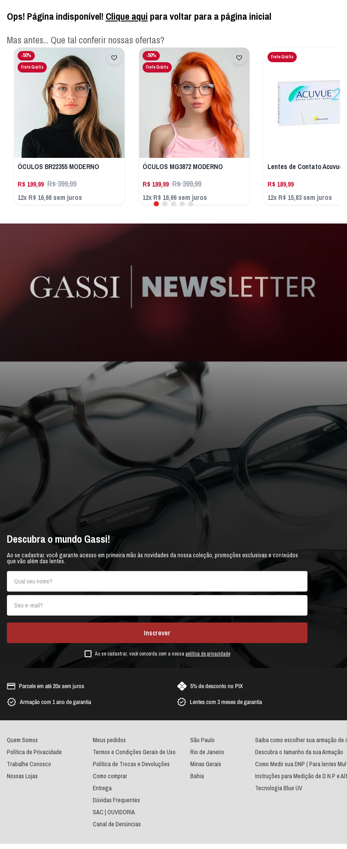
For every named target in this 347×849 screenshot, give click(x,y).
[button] (134, 221)
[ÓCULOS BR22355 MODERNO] (111, 135)
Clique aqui (127, 16)
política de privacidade (208, 671)
